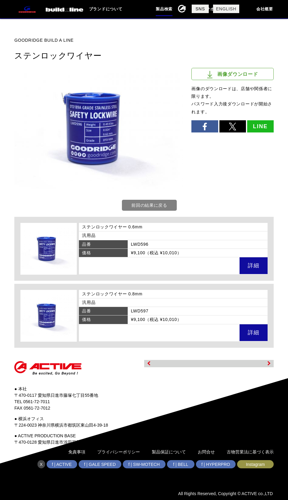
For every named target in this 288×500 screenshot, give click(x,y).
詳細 (253, 265)
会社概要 (264, 9)
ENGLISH (226, 8)
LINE (260, 126)
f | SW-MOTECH (144, 464)
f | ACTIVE (62, 464)
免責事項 (76, 451)
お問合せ (206, 451)
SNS (200, 8)
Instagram (255, 464)
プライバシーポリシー (118, 451)
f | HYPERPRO (215, 464)
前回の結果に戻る (149, 205)
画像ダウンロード (232, 74)
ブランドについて (106, 9)
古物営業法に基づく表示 (250, 451)
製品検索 (164, 9)
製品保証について (169, 451)
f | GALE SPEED (100, 464)
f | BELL (180, 464)
